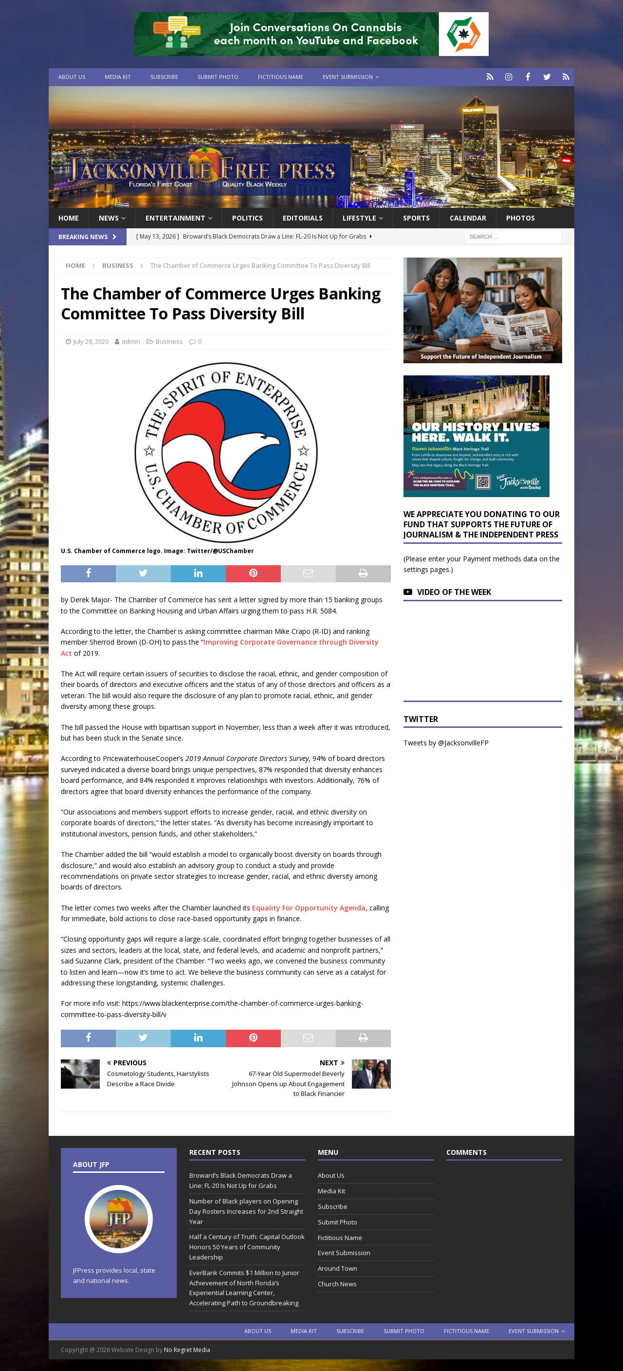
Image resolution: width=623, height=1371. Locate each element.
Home (68, 217)
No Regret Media (187, 1349)
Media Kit (118, 76)
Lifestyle (359, 217)
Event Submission (348, 76)
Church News (337, 1282)
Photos (520, 217)
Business (169, 340)
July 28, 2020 (91, 340)
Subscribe (164, 76)
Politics (247, 217)
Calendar (468, 217)
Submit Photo (218, 76)
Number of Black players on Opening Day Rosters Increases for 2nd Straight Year (246, 1210)
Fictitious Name (280, 76)
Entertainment (175, 217)
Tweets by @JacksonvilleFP (446, 742)
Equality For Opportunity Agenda (309, 906)
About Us (71, 76)
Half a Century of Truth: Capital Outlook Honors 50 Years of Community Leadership (247, 1246)
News (109, 217)
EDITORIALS (303, 217)
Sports (416, 217)
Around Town (337, 1267)
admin (131, 340)
